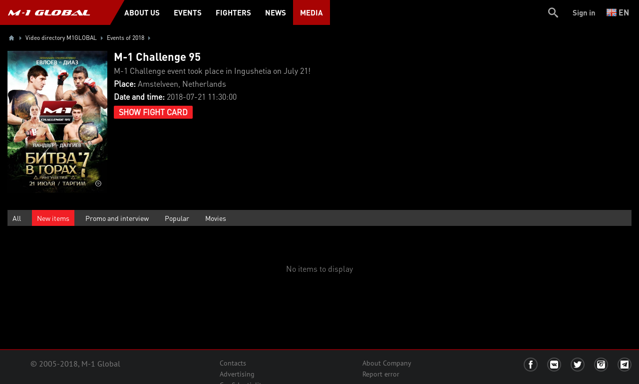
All (16, 217)
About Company (386, 363)
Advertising (237, 374)
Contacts (233, 363)
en (618, 12)
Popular (177, 217)
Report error (380, 374)
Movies (215, 217)
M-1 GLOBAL (48, 12)
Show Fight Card (153, 112)
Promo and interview (117, 217)
